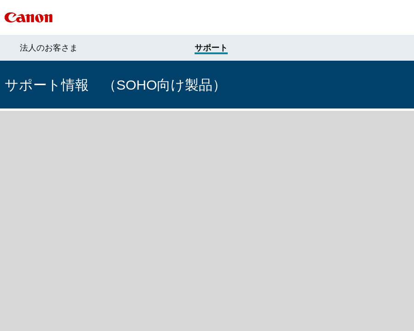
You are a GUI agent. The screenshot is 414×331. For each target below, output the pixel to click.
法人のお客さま (49, 47)
